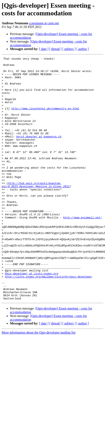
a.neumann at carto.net (44, 23)
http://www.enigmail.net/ (82, 250)
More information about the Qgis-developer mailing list (38, 381)
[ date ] (43, 49)
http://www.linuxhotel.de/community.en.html (45, 119)
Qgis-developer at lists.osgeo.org (31, 317)
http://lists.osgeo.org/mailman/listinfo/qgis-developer (48, 321)
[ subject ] (69, 49)
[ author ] (82, 49)
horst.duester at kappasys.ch (38, 152)
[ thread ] (55, 49)
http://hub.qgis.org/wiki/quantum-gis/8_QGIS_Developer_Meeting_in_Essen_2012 (36, 210)
